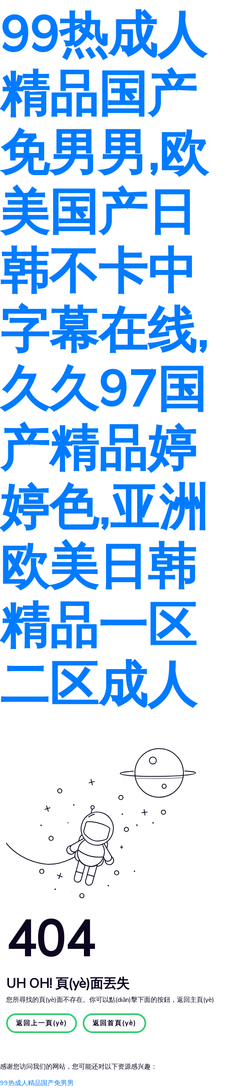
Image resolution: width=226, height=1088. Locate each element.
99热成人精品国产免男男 (37, 1083)
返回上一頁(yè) (41, 1023)
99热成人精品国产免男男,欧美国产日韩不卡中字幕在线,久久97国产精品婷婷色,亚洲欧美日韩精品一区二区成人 (104, 360)
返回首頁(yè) (114, 1023)
